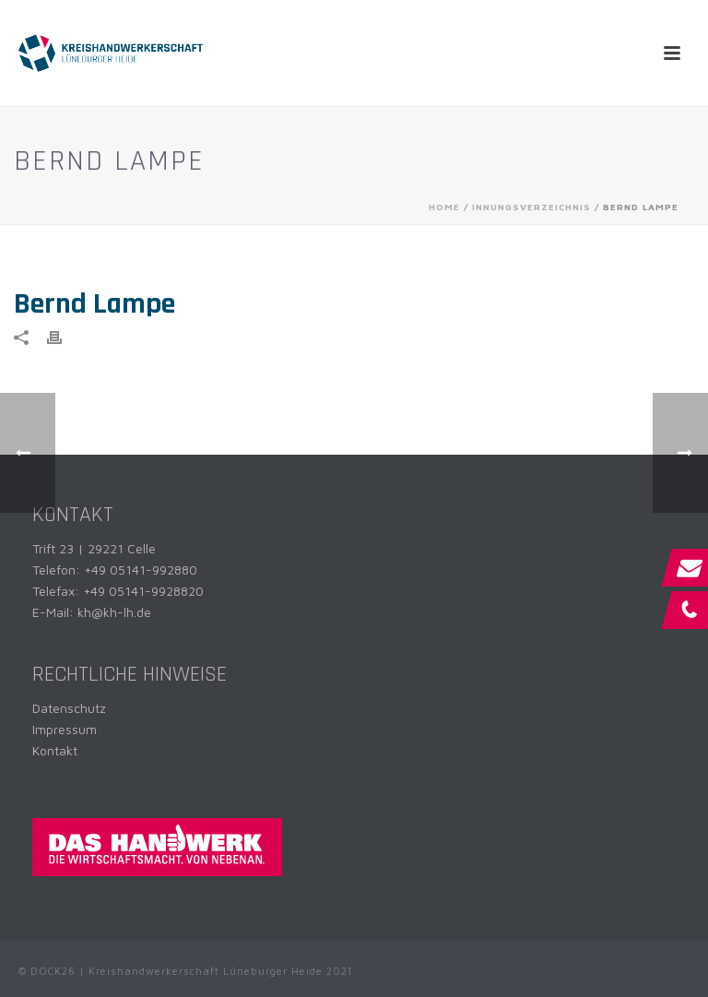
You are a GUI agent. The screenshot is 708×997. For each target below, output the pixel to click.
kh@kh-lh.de (114, 612)
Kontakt (54, 750)
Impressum (64, 729)
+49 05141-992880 (140, 569)
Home (444, 206)
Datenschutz (69, 708)
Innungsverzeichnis (531, 206)
